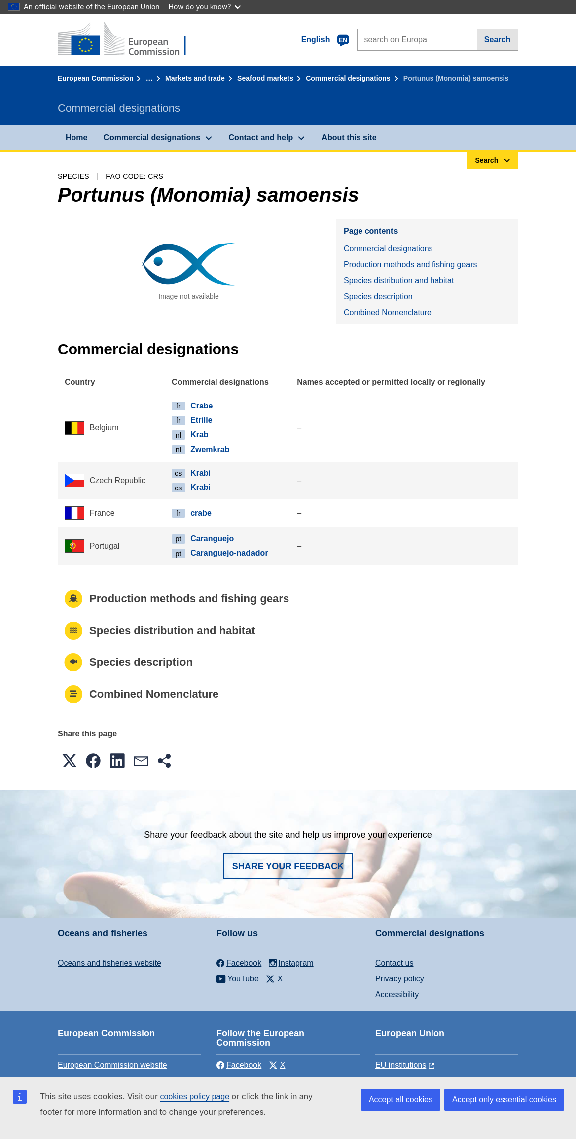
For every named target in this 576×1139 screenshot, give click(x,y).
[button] (69, 761)
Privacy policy (399, 979)
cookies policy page (194, 1096)
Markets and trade (195, 78)
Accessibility (397, 994)
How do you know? (205, 6)
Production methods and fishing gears (410, 264)
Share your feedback (288, 866)
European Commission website (112, 1065)
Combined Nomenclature (388, 312)
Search (497, 39)
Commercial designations (348, 78)
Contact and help (260, 137)
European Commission (95, 78)
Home (76, 137)
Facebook (238, 1065)
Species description (378, 296)
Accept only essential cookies (504, 1099)
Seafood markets (265, 78)
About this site (348, 137)
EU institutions (400, 1065)
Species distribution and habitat (399, 280)
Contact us (394, 963)
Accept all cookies (400, 1099)
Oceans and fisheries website (109, 963)
